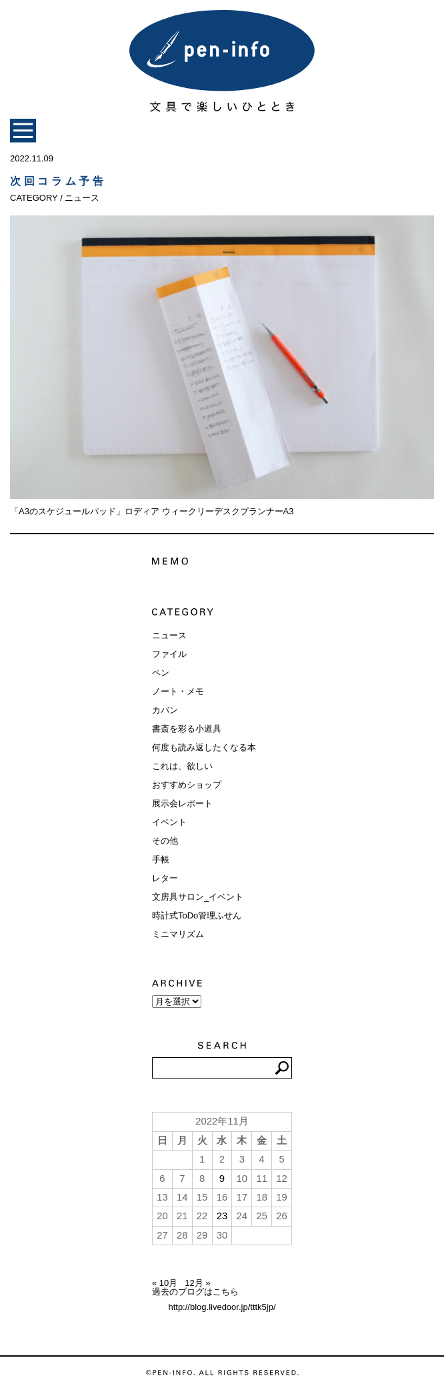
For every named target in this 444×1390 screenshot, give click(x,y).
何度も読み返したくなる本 (204, 747)
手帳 (160, 859)
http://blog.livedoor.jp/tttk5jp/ (221, 1307)
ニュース (169, 635)
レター (165, 878)
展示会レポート (182, 803)
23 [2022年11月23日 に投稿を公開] (222, 1216)
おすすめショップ (186, 785)
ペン (160, 673)
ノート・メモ (178, 691)
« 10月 (164, 1283)
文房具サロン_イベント (197, 897)
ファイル (169, 654)
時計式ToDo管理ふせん (196, 915)
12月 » (197, 1283)
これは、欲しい (182, 766)
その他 (165, 841)
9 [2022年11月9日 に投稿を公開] (222, 1178)
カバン (165, 710)
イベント (169, 822)
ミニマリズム (178, 934)
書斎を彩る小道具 (186, 729)
